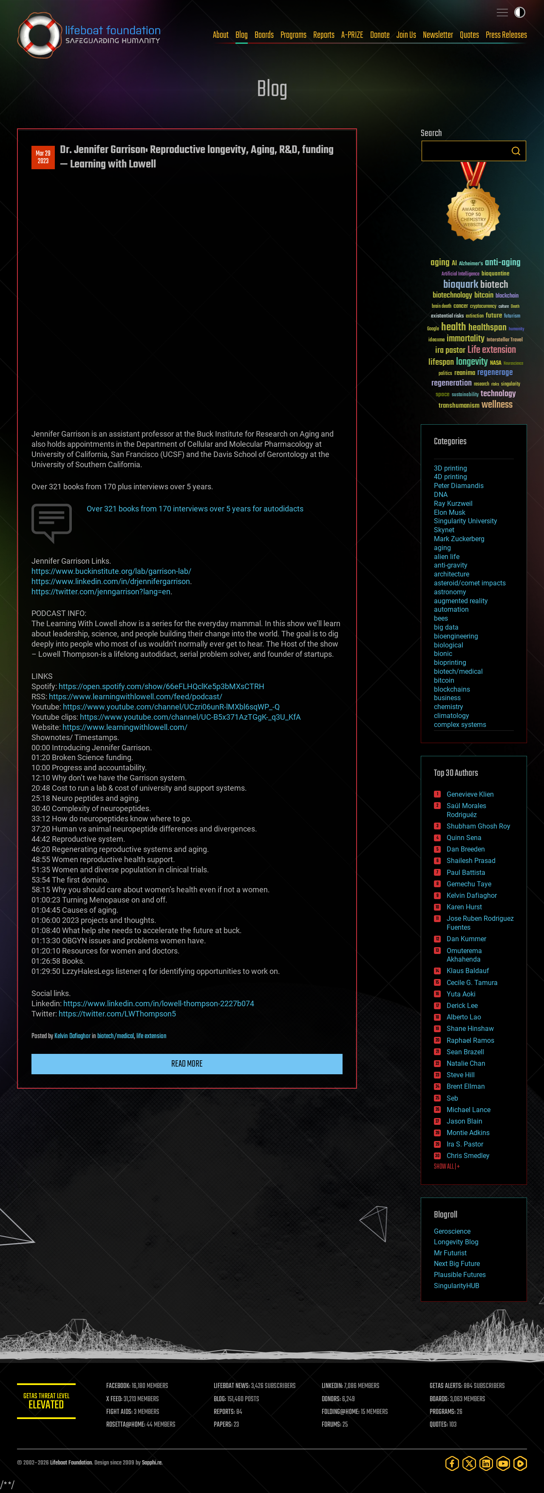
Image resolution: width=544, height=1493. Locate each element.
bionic (443, 654)
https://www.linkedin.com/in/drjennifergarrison (110, 581)
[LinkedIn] (486, 1463)
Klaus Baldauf (468, 971)
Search (516, 151)
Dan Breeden (466, 849)
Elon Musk (449, 512)
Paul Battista (466, 873)
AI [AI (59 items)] (454, 264)
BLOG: (221, 1399)
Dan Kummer (466, 939)
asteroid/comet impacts (470, 583)
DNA (441, 495)
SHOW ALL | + (447, 1166)
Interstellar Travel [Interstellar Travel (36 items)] (505, 340)
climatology (451, 716)
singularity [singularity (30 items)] (510, 384)
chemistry (448, 707)
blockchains (452, 689)
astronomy (450, 592)
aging (442, 548)
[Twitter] (469, 1463)
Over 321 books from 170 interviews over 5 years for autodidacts (195, 508)
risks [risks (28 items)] (495, 384)
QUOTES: (439, 1425)
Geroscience (452, 1231)
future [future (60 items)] (494, 316)
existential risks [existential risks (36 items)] (447, 316)
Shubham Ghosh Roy (478, 826)
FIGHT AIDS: (120, 1412)
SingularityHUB (456, 1286)
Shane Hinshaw (470, 1029)
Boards (264, 35)
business (447, 698)
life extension (151, 1036)
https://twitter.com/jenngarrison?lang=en (100, 591)
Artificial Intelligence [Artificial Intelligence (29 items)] (460, 274)
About (221, 35)
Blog (241, 35)
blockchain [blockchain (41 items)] (507, 296)
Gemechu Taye (469, 884)
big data (446, 627)
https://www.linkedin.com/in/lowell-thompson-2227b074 (158, 1003)
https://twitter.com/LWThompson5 (117, 1013)
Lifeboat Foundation (71, 1463)
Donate (380, 35)
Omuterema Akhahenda (464, 955)
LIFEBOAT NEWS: (233, 1386)
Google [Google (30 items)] (433, 329)
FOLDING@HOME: (341, 1412)
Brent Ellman (466, 1086)
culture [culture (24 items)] (504, 306)
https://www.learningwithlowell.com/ (124, 727)
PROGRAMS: (443, 1412)
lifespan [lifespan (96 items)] (441, 362)
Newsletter (438, 35)
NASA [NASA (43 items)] (496, 363)
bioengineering (456, 636)
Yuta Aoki (461, 994)
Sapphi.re (152, 1463)
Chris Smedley (468, 1156)
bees (441, 618)
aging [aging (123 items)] (440, 263)
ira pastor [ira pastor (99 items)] (450, 350)
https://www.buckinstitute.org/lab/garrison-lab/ (111, 571)
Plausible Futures (460, 1275)
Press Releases (506, 35)
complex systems (460, 725)
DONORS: (332, 1399)
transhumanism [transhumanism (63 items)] (459, 406)
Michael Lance (468, 1110)
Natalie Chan (466, 1063)
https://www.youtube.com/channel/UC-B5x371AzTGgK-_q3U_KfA (190, 716)
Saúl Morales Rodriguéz (466, 810)
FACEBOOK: (119, 1386)
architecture (451, 574)
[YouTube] (503, 1463)
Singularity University (465, 521)
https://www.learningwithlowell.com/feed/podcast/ (135, 696)
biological (448, 645)
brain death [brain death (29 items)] (441, 306)
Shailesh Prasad (471, 861)
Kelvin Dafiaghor (72, 1036)
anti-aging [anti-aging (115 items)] (503, 263)
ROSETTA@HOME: (126, 1425)
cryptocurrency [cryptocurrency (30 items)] (483, 306)
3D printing (450, 468)
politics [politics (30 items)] (445, 374)
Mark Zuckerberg (459, 539)
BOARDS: (439, 1399)
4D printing (450, 477)
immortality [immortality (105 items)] (465, 339)
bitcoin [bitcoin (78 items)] (483, 295)
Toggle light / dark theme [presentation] (519, 12)
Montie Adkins (468, 1133)
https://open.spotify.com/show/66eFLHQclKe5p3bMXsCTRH (161, 686)
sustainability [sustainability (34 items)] (465, 395)
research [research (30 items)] (481, 384)
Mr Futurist (450, 1253)
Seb (452, 1098)
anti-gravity (451, 565)
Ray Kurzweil (453, 504)
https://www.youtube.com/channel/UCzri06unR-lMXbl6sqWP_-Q (171, 706)
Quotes (469, 35)
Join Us (406, 35)
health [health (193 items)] (453, 327)
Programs (293, 35)
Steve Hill (461, 1075)
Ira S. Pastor (465, 1144)
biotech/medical (115, 1036)
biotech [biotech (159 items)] (494, 285)
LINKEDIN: (333, 1386)
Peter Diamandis (459, 486)
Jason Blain (464, 1121)
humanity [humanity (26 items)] (516, 329)
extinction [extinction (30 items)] (475, 316)
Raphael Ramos (470, 1040)
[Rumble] (520, 1463)
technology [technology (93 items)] (498, 394)
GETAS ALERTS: (446, 1386)
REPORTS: (225, 1412)
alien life (446, 557)
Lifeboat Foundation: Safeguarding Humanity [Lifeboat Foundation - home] (89, 35)
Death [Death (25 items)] (515, 306)
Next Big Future (457, 1264)
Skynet (444, 530)
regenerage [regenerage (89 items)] (495, 373)
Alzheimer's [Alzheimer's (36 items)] (471, 264)
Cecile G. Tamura (472, 983)
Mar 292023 (43, 157)
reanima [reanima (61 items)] (464, 373)
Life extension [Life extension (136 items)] (492, 350)
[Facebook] (452, 1463)
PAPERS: (224, 1425)
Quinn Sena (464, 838)
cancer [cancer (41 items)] (460, 306)
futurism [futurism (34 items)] (512, 317)
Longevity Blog (456, 1242)
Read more (187, 1064)
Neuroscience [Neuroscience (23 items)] (513, 364)
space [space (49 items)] (443, 394)
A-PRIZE (352, 35)
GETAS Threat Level (47, 1402)
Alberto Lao (464, 1017)
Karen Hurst (464, 907)
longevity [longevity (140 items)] (472, 362)
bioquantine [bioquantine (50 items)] (496, 273)
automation (451, 609)
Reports (323, 35)
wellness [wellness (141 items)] (497, 405)
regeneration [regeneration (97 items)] (451, 383)
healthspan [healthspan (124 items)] (487, 328)
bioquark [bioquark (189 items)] (460, 285)
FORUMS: (332, 1425)
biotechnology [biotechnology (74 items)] (452, 295)
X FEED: (115, 1399)
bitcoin (444, 680)
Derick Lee (462, 1006)
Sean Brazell (465, 1052)
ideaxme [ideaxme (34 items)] (436, 340)
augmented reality (461, 601)
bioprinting (450, 663)
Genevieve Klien (470, 794)
